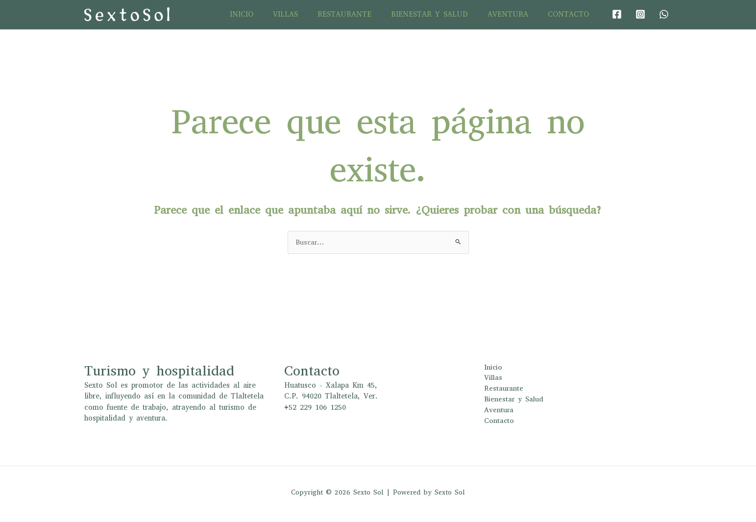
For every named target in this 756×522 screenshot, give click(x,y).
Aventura (515, 14)
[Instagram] (640, 14)
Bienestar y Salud (441, 14)
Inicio (268, 14)
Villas (307, 14)
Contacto (570, 14)
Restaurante (362, 14)
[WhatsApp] (664, 14)
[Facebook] (617, 14)
